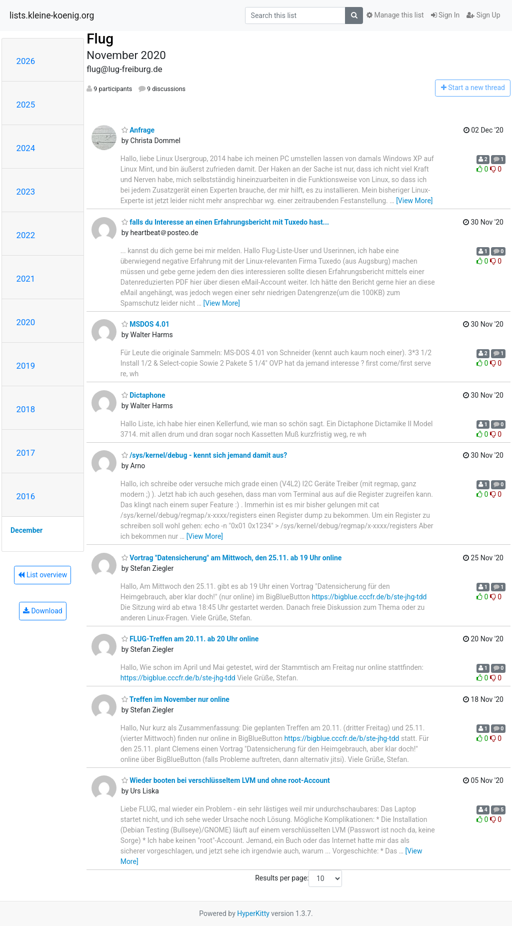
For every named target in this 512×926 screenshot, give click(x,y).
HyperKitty (253, 913)
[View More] (414, 201)
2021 (26, 279)
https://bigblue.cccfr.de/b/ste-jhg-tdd (369, 597)
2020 (26, 322)
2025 (26, 105)
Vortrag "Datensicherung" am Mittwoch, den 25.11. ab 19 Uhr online (232, 558)
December (26, 530)
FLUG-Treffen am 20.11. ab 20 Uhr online (190, 639)
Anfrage (138, 130)
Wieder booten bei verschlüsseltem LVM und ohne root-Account (226, 780)
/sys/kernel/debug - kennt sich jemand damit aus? (205, 455)
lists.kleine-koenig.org (52, 16)
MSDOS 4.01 (146, 324)
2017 (26, 453)
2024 (26, 148)
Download (42, 611)
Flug (100, 39)
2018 (26, 409)
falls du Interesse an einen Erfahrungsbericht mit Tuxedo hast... (225, 222)
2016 (26, 496)
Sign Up (483, 15)
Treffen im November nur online (176, 699)
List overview (42, 575)
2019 (26, 366)
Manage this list (395, 15)
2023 (26, 192)
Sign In (445, 15)
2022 (26, 235)
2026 (26, 61)
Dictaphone (144, 395)
